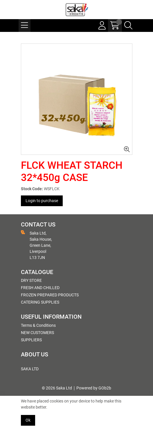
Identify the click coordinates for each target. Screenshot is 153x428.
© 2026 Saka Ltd (57, 388)
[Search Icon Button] (128, 25)
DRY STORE (31, 280)
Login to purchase (42, 200)
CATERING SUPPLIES (40, 302)
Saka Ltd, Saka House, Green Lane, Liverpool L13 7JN (36, 245)
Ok (28, 420)
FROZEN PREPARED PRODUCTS (50, 295)
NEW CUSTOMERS (37, 332)
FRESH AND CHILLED (40, 287)
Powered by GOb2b (93, 388)
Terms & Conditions (38, 325)
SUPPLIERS (31, 340)
